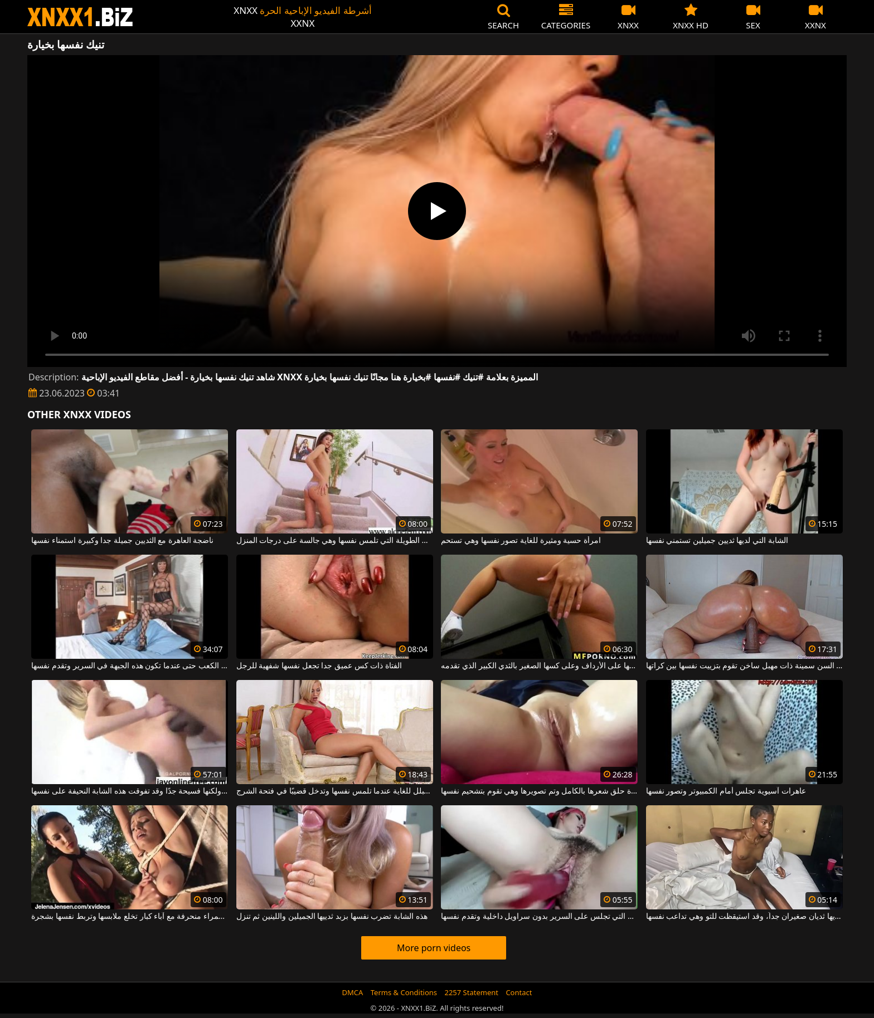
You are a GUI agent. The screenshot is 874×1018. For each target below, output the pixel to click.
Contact (519, 992)
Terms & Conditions (404, 992)
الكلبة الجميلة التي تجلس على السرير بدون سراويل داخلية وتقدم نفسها (539, 916)
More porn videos (433, 948)
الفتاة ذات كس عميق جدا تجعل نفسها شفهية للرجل (319, 666)
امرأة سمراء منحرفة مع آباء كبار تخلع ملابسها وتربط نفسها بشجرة (129, 916)
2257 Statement (471, 992)
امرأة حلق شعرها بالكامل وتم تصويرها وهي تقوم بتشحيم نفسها (539, 791)
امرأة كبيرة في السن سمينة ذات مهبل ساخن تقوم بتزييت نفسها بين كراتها (744, 666)
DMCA (352, 992)
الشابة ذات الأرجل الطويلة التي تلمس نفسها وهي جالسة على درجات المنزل (334, 540)
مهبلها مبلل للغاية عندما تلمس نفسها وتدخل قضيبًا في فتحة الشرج (334, 791)
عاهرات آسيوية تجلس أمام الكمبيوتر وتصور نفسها (726, 791)
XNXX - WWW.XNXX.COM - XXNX (80, 17)
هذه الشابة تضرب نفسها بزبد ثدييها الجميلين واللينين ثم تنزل (332, 916)
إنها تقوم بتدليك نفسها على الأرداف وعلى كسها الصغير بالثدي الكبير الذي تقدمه (539, 666)
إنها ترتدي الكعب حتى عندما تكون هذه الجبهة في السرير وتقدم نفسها (129, 666)
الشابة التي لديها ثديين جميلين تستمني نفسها (717, 540)
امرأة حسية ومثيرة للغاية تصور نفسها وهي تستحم (520, 540)
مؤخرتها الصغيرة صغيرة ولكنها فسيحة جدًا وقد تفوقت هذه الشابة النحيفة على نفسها (129, 791)
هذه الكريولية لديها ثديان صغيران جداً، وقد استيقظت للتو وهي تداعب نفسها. (744, 916)
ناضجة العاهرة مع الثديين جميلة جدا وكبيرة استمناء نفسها (122, 540)
